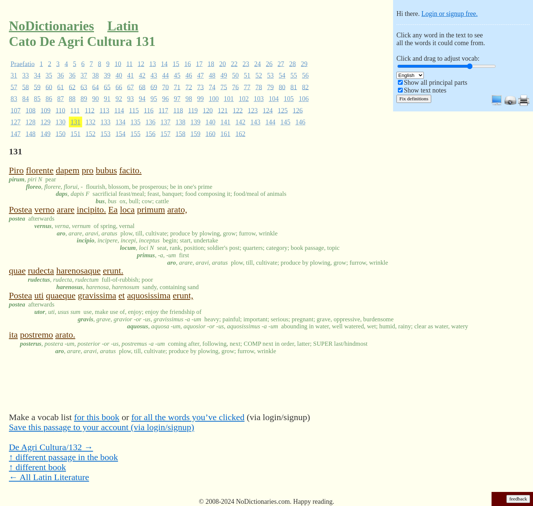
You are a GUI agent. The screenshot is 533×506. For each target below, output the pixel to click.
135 (136, 122)
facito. (130, 170)
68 (142, 87)
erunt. (113, 270)
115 (134, 110)
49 (224, 75)
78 (258, 87)
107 (16, 110)
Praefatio (23, 63)
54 (282, 75)
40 (118, 75)
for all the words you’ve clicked (188, 417)
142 (240, 122)
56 (305, 75)
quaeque (61, 295)
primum (151, 209)
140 (210, 122)
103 (259, 99)
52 (258, 75)
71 (177, 87)
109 (46, 110)
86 (49, 99)
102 (244, 99)
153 (106, 133)
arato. (65, 334)
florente (40, 170)
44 (165, 75)
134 (120, 122)
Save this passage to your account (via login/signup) (101, 427)
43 (154, 75)
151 (76, 133)
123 (253, 110)
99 (200, 99)
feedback (518, 499)
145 (286, 122)
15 (175, 63)
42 (142, 75)
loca (127, 209)
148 (31, 133)
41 (130, 75)
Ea (113, 209)
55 (294, 75)
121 (223, 110)
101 (229, 99)
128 (31, 122)
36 (60, 75)
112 (89, 110)
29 (304, 63)
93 (130, 99)
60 (49, 87)
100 (214, 99)
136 (150, 122)
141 (226, 122)
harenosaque (78, 270)
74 (212, 87)
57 (14, 87)
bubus (106, 170)
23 (245, 63)
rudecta (41, 270)
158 (180, 133)
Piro (16, 170)
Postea (20, 209)
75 (224, 87)
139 (196, 122)
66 (118, 87)
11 (129, 63)
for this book (97, 417)
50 (235, 75)
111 (75, 110)
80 (282, 87)
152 (90, 133)
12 (141, 63)
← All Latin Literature (49, 477)
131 (76, 122)
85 (37, 99)
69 (154, 87)
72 (188, 87)
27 (281, 63)
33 (25, 75)
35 (49, 75)
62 (72, 87)
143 (256, 122)
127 (16, 122)
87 (60, 99)
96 (165, 99)
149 (46, 133)
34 (37, 75)
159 (196, 133)
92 (118, 99)
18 (211, 63)
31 (14, 75)
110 (60, 110)
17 (199, 63)
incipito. (91, 209)
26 (269, 63)
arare (65, 209)
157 (166, 133)
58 (25, 87)
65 (107, 87)
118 (178, 110)
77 (247, 87)
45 (177, 75)
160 (210, 133)
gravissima (97, 295)
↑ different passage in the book (63, 457)
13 (152, 63)
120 (208, 110)
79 (270, 87)
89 (84, 99)
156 (150, 133)
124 (268, 110)
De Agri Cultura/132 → (51, 447)
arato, (177, 209)
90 (95, 99)
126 (298, 110)
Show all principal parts (435, 82)
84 (25, 99)
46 (188, 75)
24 (257, 63)
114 (119, 110)
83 (14, 99)
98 (188, 99)
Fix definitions (413, 98)
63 (84, 87)
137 (166, 122)
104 (274, 99)
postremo (36, 334)
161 (226, 133)
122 (238, 110)
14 (164, 63)
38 (95, 75)
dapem (68, 170)
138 (180, 122)
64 (95, 87)
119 (193, 110)
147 (16, 133)
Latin (122, 26)
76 (235, 87)
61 (60, 87)
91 (107, 99)
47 (200, 75)
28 (292, 63)
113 (104, 110)
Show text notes (425, 90)
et (121, 295)
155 (136, 133)
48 (212, 75)
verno (44, 209)
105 (289, 99)
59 (37, 87)
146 (300, 122)
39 (107, 75)
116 (148, 110)
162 (240, 133)
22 (234, 63)
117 (163, 110)
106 (304, 99)
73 (200, 87)
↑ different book (37, 467)
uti (39, 295)
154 (120, 133)
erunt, (183, 295)
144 (270, 122)
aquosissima (148, 295)
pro (88, 170)
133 (106, 122)
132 (90, 122)
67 (130, 87)
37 (84, 75)
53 (270, 75)
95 (154, 99)
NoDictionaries (51, 26)
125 (283, 110)
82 (305, 87)
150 (61, 133)
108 (31, 110)
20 (222, 63)
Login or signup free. (449, 13)
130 (61, 122)
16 (187, 63)
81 (294, 87)
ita (13, 334)
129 (46, 122)
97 (177, 99)
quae (17, 270)
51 (247, 75)
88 (72, 99)
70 (165, 87)
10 (117, 63)
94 (142, 99)
